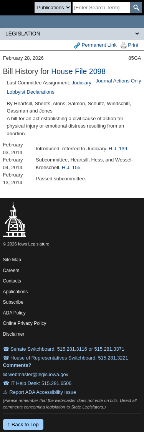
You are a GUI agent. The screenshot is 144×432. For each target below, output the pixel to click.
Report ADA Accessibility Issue (43, 392)
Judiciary (81, 83)
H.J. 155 (71, 167)
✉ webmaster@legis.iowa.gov (36, 374)
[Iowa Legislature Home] (72, 21)
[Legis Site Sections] (72, 33)
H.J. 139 (118, 148)
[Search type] (53, 7)
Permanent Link (95, 45)
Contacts (12, 281)
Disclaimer (14, 334)
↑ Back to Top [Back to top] (23, 424)
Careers (11, 270)
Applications (15, 291)
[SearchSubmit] (136, 7)
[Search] (101, 7)
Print (129, 45)
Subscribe (13, 302)
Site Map (12, 259)
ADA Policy (14, 313)
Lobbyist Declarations (31, 92)
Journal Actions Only (118, 81)
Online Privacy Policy (24, 323)
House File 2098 (78, 71)
